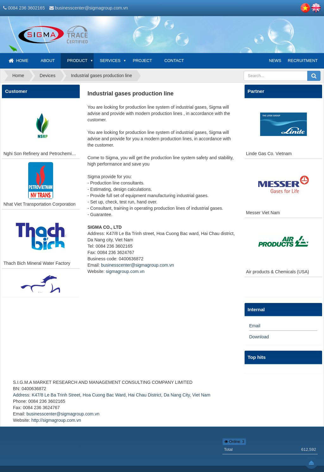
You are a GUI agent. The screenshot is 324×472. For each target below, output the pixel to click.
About (48, 60)
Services (110, 60)
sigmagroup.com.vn (125, 271)
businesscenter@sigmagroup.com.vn (91, 7)
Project (142, 60)
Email (254, 325)
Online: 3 (234, 441)
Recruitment (303, 60)
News (275, 60)
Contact (174, 60)
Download (259, 336)
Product (77, 60)
